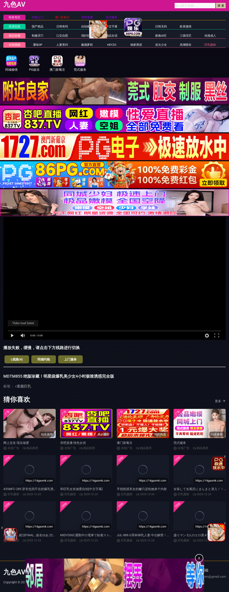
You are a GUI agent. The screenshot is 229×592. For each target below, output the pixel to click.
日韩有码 (62, 26)
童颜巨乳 (24, 386)
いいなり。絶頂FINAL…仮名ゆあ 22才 (29, 535)
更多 (220, 401)
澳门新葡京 (124, 443)
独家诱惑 (136, 44)
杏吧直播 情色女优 (73, 443)
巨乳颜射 (210, 44)
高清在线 (14, 26)
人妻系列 (62, 44)
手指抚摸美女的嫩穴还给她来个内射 (142, 489)
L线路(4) (17, 359)
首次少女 (161, 44)
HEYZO (111, 44)
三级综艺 (185, 35)
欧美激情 (185, 26)
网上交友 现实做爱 (16, 443)
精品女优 (111, 35)
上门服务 (70, 359)
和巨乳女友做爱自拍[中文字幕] (81, 489)
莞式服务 (180, 443)
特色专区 (14, 17)
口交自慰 (62, 35)
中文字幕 (111, 26)
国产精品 (37, 26)
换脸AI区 (161, 35)
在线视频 (14, 44)
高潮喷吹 (185, 44)
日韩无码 (161, 26)
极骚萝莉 (87, 44)
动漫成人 (210, 35)
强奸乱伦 (87, 35)
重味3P (37, 44)
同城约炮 (43, 359)
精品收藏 (14, 35)
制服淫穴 (37, 35)
